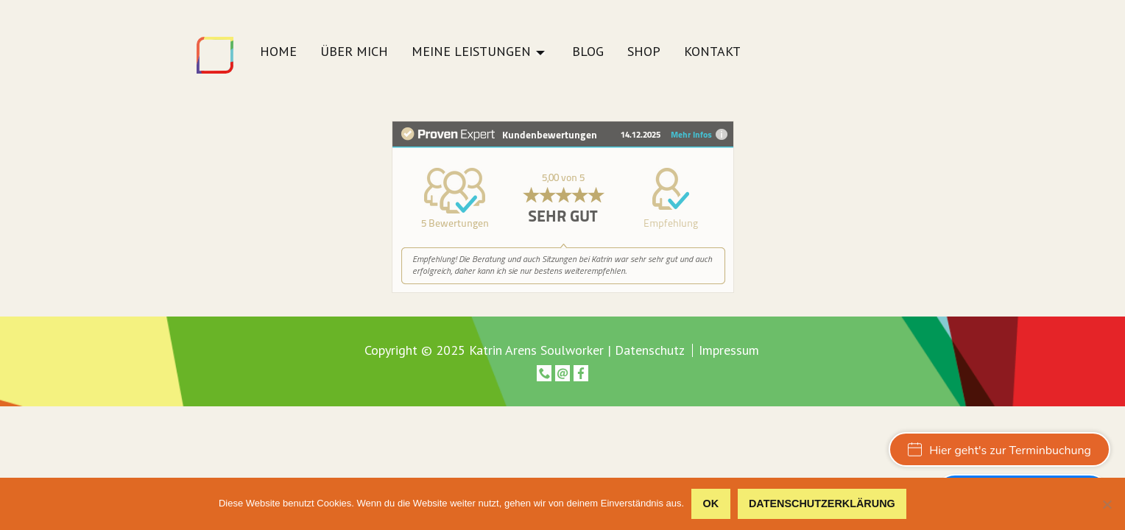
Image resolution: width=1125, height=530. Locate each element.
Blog (588, 52)
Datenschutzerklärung (822, 503)
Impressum (729, 350)
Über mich (354, 52)
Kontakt (712, 52)
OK (711, 503)
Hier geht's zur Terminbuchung (999, 450)
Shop (643, 52)
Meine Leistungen (471, 52)
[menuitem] (278, 55)
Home (278, 52)
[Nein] (1106, 504)
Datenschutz (650, 350)
